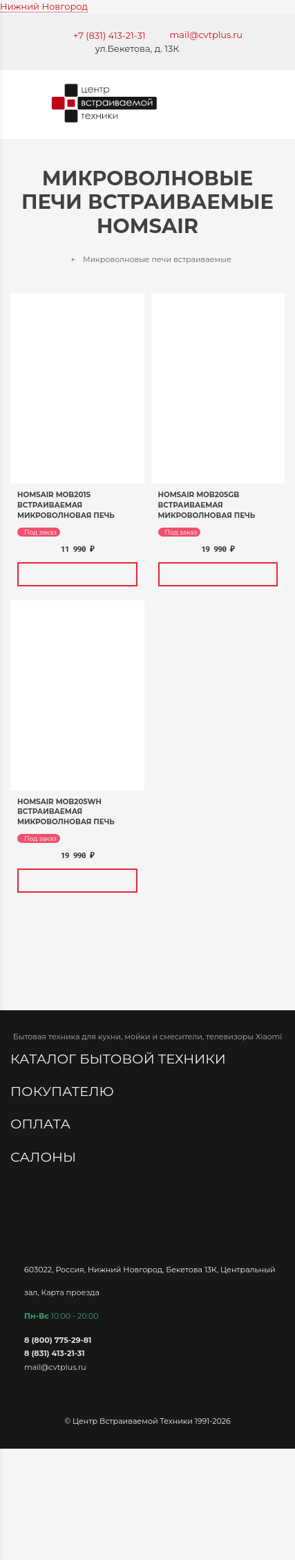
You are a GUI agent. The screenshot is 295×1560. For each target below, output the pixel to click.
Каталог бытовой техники (119, 1058)
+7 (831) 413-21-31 (109, 35)
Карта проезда (70, 1292)
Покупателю (63, 1091)
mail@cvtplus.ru (206, 34)
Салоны (44, 1157)
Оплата (42, 1123)
